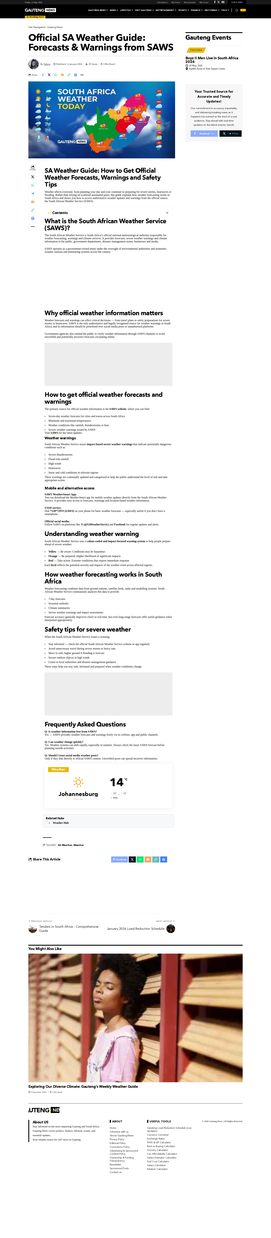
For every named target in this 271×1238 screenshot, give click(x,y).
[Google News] (223, 2)
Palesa (47, 64)
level (53, 565)
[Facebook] (214, 2)
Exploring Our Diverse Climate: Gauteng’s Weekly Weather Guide (83, 1088)
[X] (218, 2)
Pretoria (196, 43)
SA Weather (65, 845)
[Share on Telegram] (33, 194)
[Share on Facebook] (43, 75)
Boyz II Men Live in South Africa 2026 (211, 53)
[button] (231, 10)
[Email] (65, 75)
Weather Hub (61, 823)
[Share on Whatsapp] (57, 75)
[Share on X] (50, 75)
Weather (78, 845)
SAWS (54, 433)
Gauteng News (56, 27)
